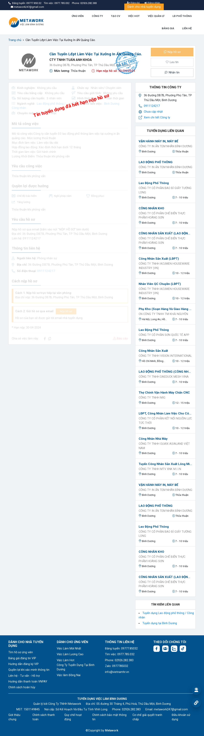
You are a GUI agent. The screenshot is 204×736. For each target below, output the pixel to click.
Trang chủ (14, 40)
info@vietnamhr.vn (117, 672)
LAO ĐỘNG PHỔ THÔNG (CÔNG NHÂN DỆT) (165, 371)
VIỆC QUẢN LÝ (156, 16)
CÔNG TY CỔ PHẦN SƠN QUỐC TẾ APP (164, 335)
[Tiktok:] (183, 648)
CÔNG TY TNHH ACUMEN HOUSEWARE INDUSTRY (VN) (164, 266)
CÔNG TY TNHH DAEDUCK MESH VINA (164, 376)
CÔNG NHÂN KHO (151, 208)
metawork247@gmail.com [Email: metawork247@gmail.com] (171, 709)
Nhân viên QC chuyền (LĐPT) (160, 284)
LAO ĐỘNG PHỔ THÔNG (156, 162)
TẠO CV (115, 16)
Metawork (111, 730)
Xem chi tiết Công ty (157, 117)
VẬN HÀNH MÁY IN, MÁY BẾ (158, 141)
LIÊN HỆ (187, 28)
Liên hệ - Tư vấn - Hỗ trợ (24, 676)
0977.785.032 (62, 3)
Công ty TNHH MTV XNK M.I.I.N (160, 469)
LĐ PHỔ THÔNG (182, 16)
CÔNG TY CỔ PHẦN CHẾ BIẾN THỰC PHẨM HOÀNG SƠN (162, 215)
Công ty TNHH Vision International (165, 356)
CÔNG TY (97, 16)
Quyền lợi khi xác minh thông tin (28, 670)
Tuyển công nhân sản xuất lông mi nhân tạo (165, 464)
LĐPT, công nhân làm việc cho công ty (165, 413)
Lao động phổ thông (154, 183)
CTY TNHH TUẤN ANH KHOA (70, 60)
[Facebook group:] (165, 648)
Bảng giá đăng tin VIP (22, 658)
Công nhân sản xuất (153, 351)
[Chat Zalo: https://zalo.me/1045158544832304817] (174, 648)
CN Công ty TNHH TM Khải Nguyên (163, 314)
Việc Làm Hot (65, 660)
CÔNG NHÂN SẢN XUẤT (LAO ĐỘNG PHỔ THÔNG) (165, 233)
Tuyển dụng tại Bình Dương (159, 623)
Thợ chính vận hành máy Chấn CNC (164, 392)
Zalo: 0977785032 (116, 666)
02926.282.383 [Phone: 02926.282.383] (131, 709)
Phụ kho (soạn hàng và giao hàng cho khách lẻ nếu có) (165, 309)
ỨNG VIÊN (78, 16)
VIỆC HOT (134, 16)
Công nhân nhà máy (153, 439)
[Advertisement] (69, 376)
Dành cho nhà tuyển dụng (144, 7)
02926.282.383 (88, 3)
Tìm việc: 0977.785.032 (119, 654)
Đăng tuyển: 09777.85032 (121, 648)
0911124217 (152, 106)
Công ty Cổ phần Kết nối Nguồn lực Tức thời (165, 421)
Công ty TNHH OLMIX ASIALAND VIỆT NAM (164, 446)
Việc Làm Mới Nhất (69, 648)
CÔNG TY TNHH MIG (152, 397)
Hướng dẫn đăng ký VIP (23, 664)
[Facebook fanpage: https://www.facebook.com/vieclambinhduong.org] (156, 648)
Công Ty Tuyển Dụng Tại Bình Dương (75, 667)
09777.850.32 (34, 3)
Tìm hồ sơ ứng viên (20, 652)
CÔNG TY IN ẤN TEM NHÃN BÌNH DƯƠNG (165, 146)
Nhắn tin (172, 72)
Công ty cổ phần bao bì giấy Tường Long (165, 190)
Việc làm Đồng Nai (68, 675)
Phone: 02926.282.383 (119, 660)
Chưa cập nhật (153, 111)
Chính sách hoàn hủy (21, 687)
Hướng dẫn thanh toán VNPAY (27, 681)
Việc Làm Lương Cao (70, 654)
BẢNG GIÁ (168, 28)
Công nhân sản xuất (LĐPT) (159, 258)
